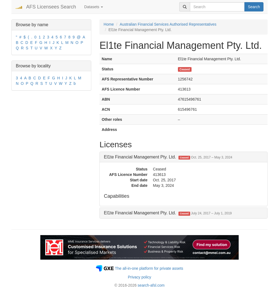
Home (109, 24)
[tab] (183, 157)
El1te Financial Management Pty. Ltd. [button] (168, 157)
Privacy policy (139, 277)
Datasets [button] (93, 7)
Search (254, 7)
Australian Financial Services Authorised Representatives (168, 24)
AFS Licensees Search (51, 7)
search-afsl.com (151, 285)
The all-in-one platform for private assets (149, 268)
